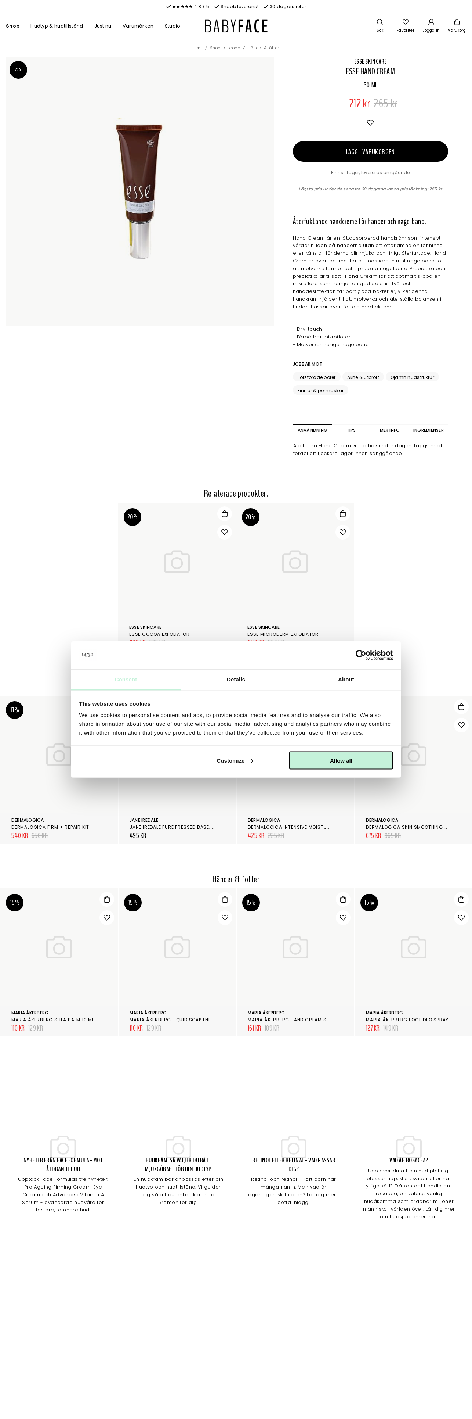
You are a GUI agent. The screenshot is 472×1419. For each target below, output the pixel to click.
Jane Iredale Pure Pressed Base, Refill (177, 827)
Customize (235, 760)
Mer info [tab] (390, 430)
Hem (197, 48)
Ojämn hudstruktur (412, 377)
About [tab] (346, 679)
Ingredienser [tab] (428, 430)
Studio (173, 25)
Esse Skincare (370, 61)
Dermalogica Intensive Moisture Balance (301, 827)
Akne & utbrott (363, 377)
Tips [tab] (351, 430)
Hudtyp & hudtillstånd (56, 25)
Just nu (103, 25)
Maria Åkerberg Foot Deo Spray (407, 1020)
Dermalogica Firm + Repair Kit (50, 827)
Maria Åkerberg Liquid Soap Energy (175, 1020)
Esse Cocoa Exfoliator (159, 634)
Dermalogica (27, 820)
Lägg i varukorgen (370, 152)
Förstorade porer (317, 377)
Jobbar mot (307, 364)
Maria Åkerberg (29, 1013)
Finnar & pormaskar (321, 390)
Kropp (234, 48)
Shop (12, 25)
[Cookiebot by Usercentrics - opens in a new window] (361, 655)
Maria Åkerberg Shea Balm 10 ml (52, 1020)
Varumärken (138, 25)
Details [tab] (236, 679)
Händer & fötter (263, 48)
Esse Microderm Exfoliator (283, 634)
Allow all (341, 760)
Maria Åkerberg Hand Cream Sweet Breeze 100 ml (311, 1020)
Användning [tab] (312, 430)
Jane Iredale (144, 820)
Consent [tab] (126, 679)
